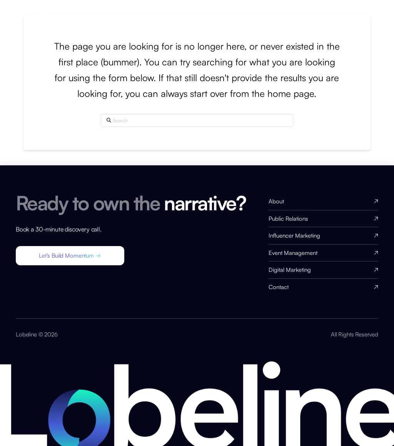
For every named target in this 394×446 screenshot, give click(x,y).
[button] (70, 255)
